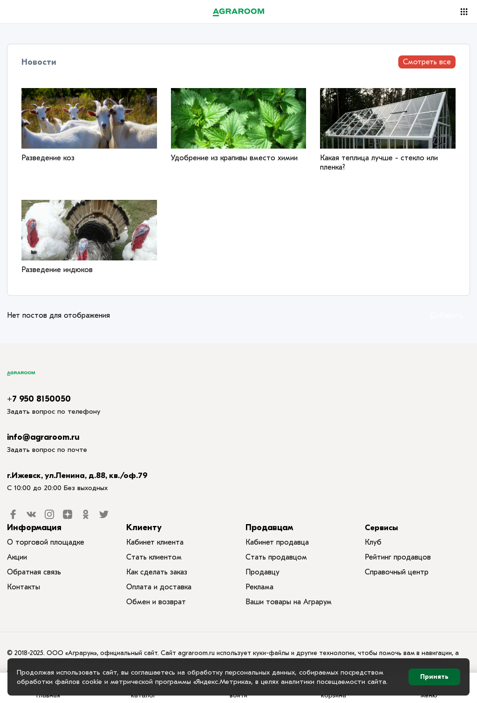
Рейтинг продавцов (398, 557)
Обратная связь (34, 572)
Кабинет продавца (277, 542)
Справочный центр (397, 572)
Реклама (259, 587)
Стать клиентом (154, 557)
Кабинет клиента (155, 542)
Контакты (23, 587)
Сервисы (381, 527)
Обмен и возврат (156, 602)
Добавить (446, 315)
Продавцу (262, 572)
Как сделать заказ (156, 572)
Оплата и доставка (158, 587)
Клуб (373, 542)
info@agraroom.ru (43, 437)
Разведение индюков (57, 270)
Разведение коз (48, 158)
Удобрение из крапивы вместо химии (234, 158)
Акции (17, 557)
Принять (434, 677)
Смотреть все (427, 62)
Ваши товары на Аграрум (288, 602)
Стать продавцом (276, 557)
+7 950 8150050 (39, 399)
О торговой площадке (45, 542)
